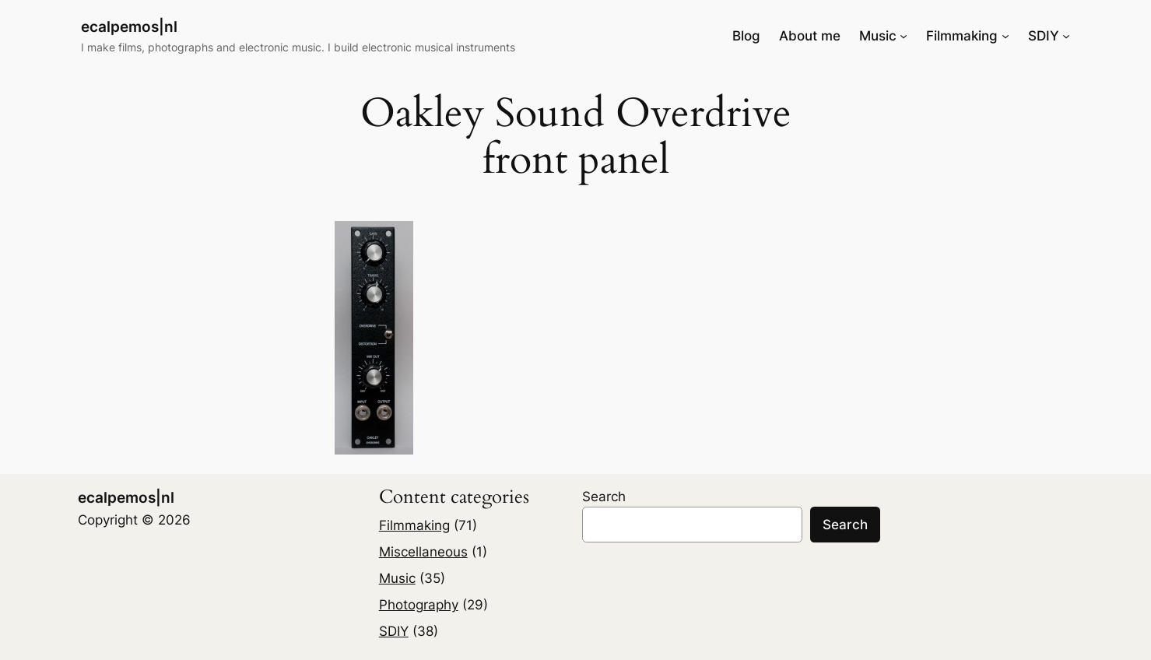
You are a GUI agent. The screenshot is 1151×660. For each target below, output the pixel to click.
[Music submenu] (903, 36)
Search (604, 496)
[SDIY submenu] (1066, 36)
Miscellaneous (423, 552)
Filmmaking (414, 525)
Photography (418, 605)
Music (397, 578)
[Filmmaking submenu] (1005, 36)
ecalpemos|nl (129, 26)
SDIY (394, 631)
